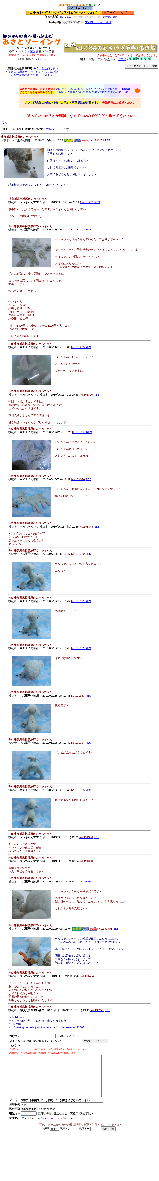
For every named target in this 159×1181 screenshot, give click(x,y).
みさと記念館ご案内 (45, 68)
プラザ (41, 59)
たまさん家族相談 (47, 71)
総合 (115, 16)
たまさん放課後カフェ (19, 71)
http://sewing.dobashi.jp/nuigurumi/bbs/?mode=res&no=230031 (47, 1027)
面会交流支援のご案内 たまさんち (32, 75)
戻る (4, 122)
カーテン (107, 16)
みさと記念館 (30, 51)
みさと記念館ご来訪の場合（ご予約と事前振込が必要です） (62, 102)
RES (108, 140)
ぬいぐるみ (65, 16)
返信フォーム (54, 129)
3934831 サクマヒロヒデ (98, 22)
